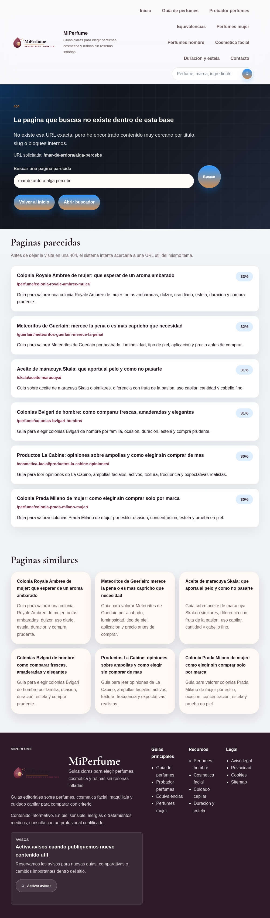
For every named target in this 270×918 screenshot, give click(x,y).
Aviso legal (241, 760)
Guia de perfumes (180, 10)
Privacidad (241, 767)
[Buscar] (247, 74)
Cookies (239, 775)
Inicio (145, 10)
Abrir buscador (79, 202)
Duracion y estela (202, 58)
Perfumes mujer (233, 26)
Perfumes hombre (186, 42)
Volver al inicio (34, 202)
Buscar (209, 177)
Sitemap (239, 782)
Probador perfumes (229, 10)
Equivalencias (191, 26)
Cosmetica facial (232, 42)
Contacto (240, 58)
